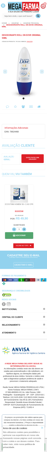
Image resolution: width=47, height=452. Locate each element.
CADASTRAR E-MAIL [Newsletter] (23, 265)
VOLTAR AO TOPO (23, 245)
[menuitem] (4, 23)
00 (45, 4)
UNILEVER (29, 41)
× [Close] (42, 427)
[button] (3, 5)
